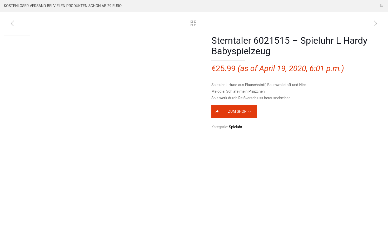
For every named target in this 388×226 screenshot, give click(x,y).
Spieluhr (235, 127)
